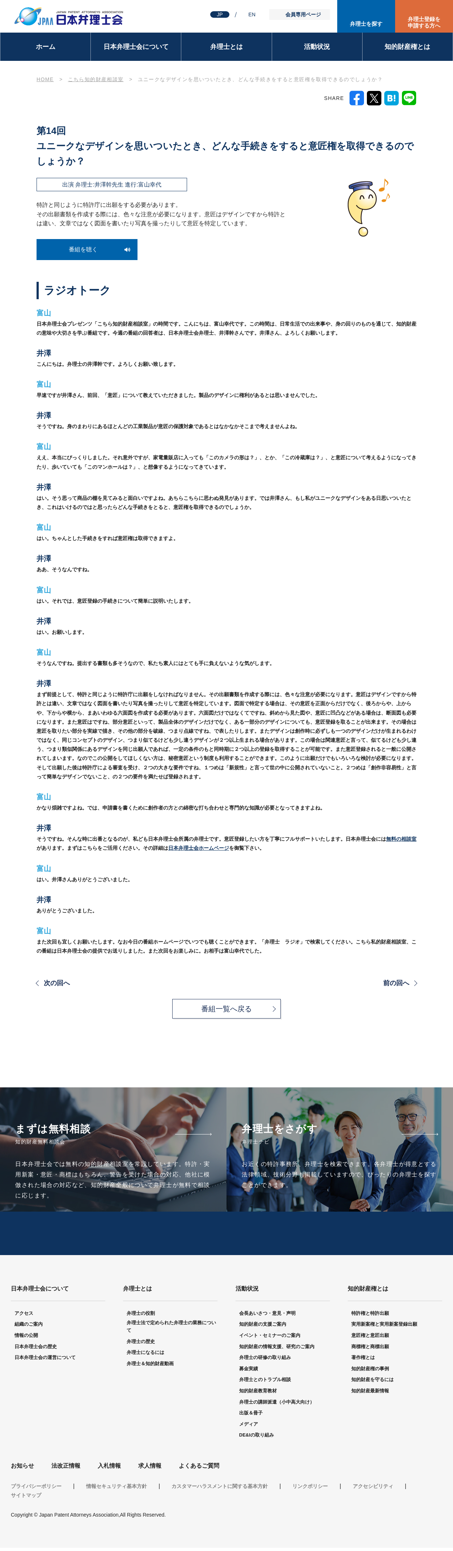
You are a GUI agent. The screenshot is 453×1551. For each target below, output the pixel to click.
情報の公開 (26, 1338)
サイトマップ (26, 1498)
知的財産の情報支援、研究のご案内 (276, 1350)
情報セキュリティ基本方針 (116, 1489)
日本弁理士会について (136, 46)
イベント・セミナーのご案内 (269, 1338)
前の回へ (396, 983)
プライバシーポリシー (36, 1489)
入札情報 (109, 1469)
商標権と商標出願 (370, 1350)
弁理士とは (226, 46)
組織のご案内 (28, 1327)
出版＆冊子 (251, 1416)
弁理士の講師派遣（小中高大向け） (276, 1405)
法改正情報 (65, 1469)
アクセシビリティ (373, 1489)
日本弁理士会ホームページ (198, 848)
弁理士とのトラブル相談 (265, 1383)
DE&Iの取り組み (256, 1438)
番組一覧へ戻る (226, 1009)
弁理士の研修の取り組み (265, 1361)
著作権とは (363, 1361)
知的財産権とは (407, 46)
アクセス (23, 1316)
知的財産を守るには (372, 1383)
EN (252, 14)
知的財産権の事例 (370, 1372)
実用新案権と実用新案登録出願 (384, 1327)
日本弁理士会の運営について (45, 1361)
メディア (248, 1427)
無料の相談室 (401, 839)
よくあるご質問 (199, 1469)
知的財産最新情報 (370, 1394)
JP (220, 14)
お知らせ (22, 1469)
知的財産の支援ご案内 (262, 1327)
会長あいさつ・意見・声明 (267, 1316)
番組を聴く (83, 249)
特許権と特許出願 (370, 1316)
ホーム (45, 46)
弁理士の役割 (141, 1316)
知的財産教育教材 (258, 1394)
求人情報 (149, 1469)
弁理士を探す (366, 24)
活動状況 (317, 46)
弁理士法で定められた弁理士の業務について (171, 1330)
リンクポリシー (310, 1489)
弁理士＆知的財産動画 (150, 1367)
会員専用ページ (303, 14)
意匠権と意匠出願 (370, 1338)
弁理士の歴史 (141, 1344)
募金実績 (248, 1372)
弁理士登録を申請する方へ (424, 22)
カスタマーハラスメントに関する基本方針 (220, 1489)
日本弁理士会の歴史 (35, 1350)
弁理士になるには (145, 1356)
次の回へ (57, 983)
